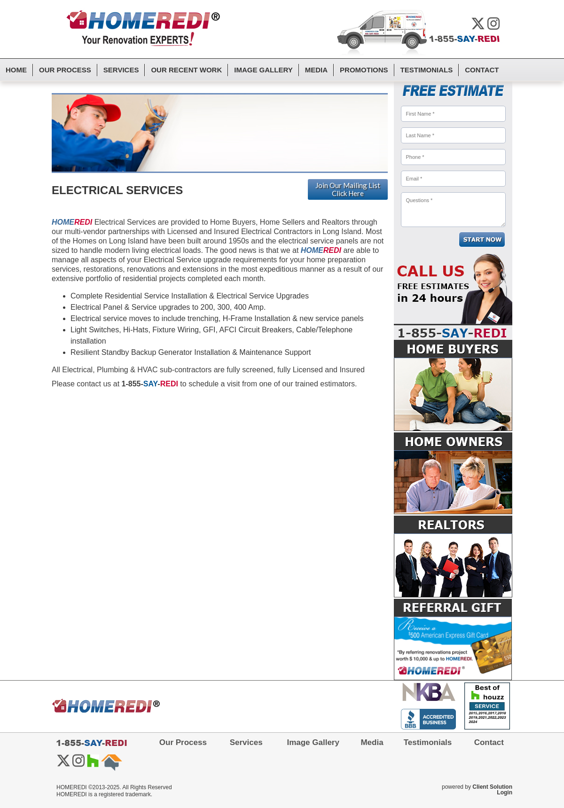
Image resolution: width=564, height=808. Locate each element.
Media (316, 70)
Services (121, 70)
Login (504, 792)
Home (16, 70)
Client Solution (492, 787)
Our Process (65, 70)
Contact (482, 70)
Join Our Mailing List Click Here (347, 189)
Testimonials (426, 70)
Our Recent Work (186, 70)
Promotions (364, 70)
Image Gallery (263, 70)
